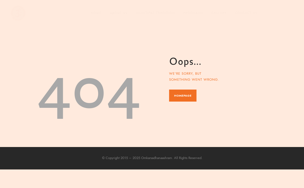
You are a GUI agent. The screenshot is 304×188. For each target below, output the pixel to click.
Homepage (183, 95)
